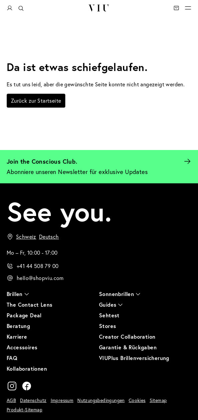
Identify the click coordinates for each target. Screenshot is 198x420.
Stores (107, 325)
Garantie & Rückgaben (128, 347)
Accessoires (22, 347)
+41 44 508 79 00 (37, 266)
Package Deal (24, 315)
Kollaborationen (27, 368)
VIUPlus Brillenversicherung (134, 357)
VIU (98, 8)
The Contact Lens (29, 304)
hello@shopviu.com (40, 278)
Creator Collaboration (127, 336)
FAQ (12, 357)
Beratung (18, 325)
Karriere (17, 336)
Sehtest (109, 315)
